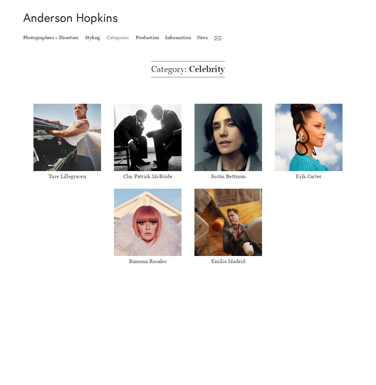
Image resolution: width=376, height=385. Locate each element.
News (202, 37)
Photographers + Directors (50, 37)
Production (147, 37)
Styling (92, 37)
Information (178, 37)
